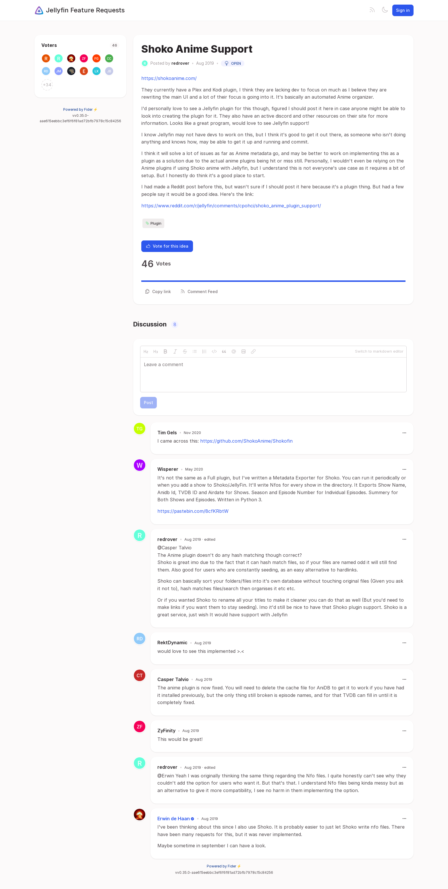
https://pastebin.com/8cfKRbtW (193, 511)
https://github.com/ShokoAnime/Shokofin (246, 441)
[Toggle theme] (385, 10)
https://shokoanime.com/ (169, 78)
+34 (47, 84)
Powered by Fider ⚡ (80, 109)
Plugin (153, 223)
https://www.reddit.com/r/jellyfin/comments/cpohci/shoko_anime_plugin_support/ (231, 206)
